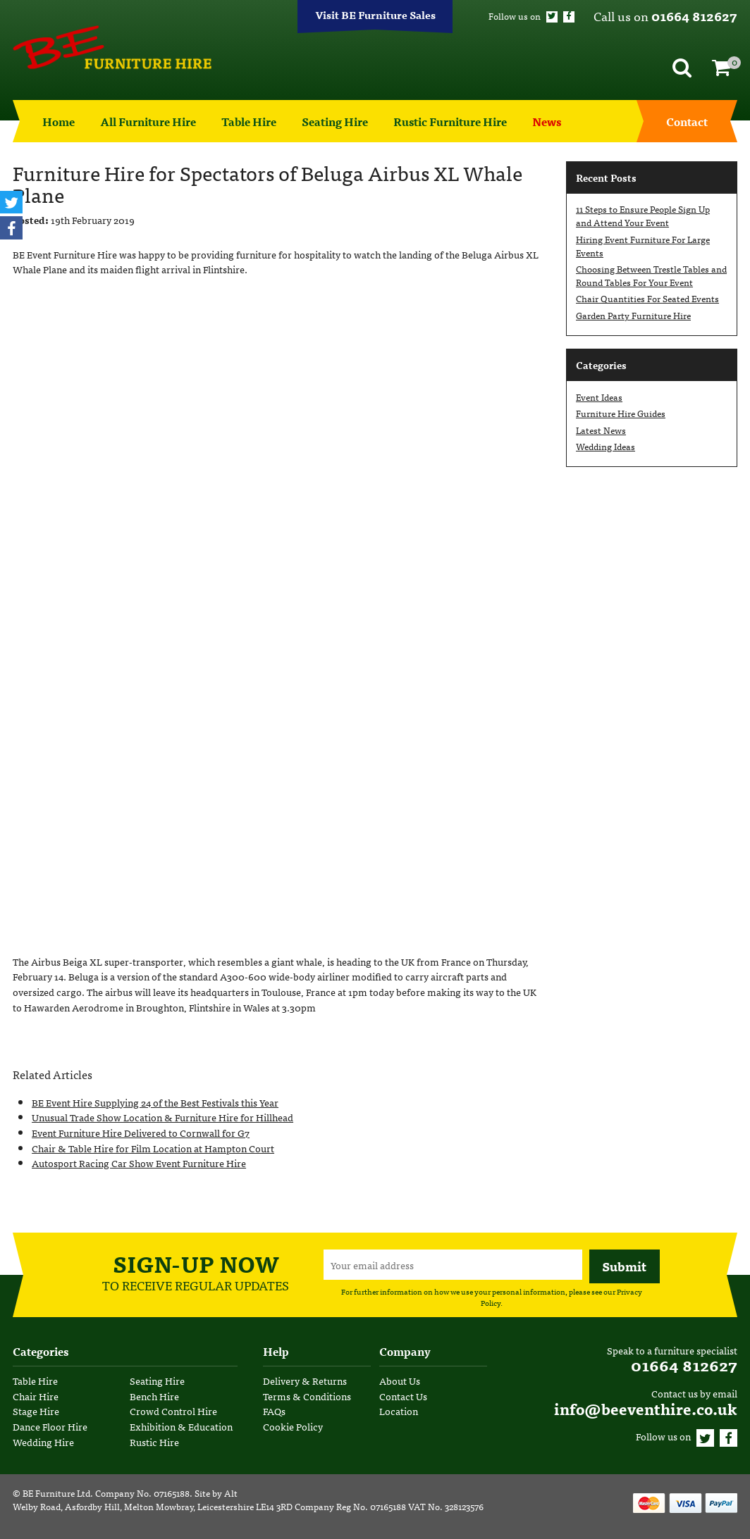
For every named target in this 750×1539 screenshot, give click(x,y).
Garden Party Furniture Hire (633, 315)
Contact (687, 121)
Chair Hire (36, 1396)
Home (58, 121)
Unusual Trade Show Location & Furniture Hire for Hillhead (162, 1117)
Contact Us (403, 1396)
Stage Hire (36, 1410)
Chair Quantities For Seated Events (647, 298)
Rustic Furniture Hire (450, 121)
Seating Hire (335, 121)
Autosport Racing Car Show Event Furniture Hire (139, 1162)
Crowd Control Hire (173, 1410)
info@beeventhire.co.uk (645, 1408)
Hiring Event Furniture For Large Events (643, 246)
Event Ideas (599, 397)
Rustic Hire (154, 1441)
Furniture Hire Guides (620, 413)
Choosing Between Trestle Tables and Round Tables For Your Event (651, 275)
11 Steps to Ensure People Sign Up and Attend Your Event (643, 215)
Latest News (601, 430)
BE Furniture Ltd (56, 1492)
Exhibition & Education (181, 1426)
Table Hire (248, 121)
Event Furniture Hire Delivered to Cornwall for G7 (141, 1132)
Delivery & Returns (305, 1380)
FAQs (274, 1410)
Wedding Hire (43, 1441)
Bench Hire (154, 1396)
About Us (399, 1380)
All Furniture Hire (148, 121)
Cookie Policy (293, 1426)
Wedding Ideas (605, 446)
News (546, 121)
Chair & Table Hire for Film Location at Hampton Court (153, 1148)
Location (398, 1410)
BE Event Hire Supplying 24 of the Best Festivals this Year (155, 1102)
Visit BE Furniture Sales (375, 14)
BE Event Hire (112, 47)
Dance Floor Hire (50, 1426)
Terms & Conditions (307, 1396)
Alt (231, 1492)
